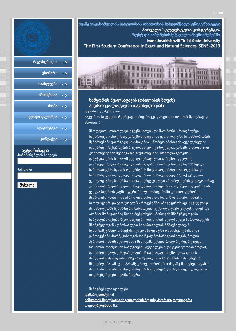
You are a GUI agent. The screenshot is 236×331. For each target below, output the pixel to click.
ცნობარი (49, 73)
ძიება (52, 106)
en (221, 12)
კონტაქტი (48, 139)
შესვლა (27, 185)
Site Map (124, 322)
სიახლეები (47, 84)
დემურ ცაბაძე (96, 294)
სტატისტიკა (47, 128)
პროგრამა (48, 95)
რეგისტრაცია (45, 62)
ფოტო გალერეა (43, 117)
